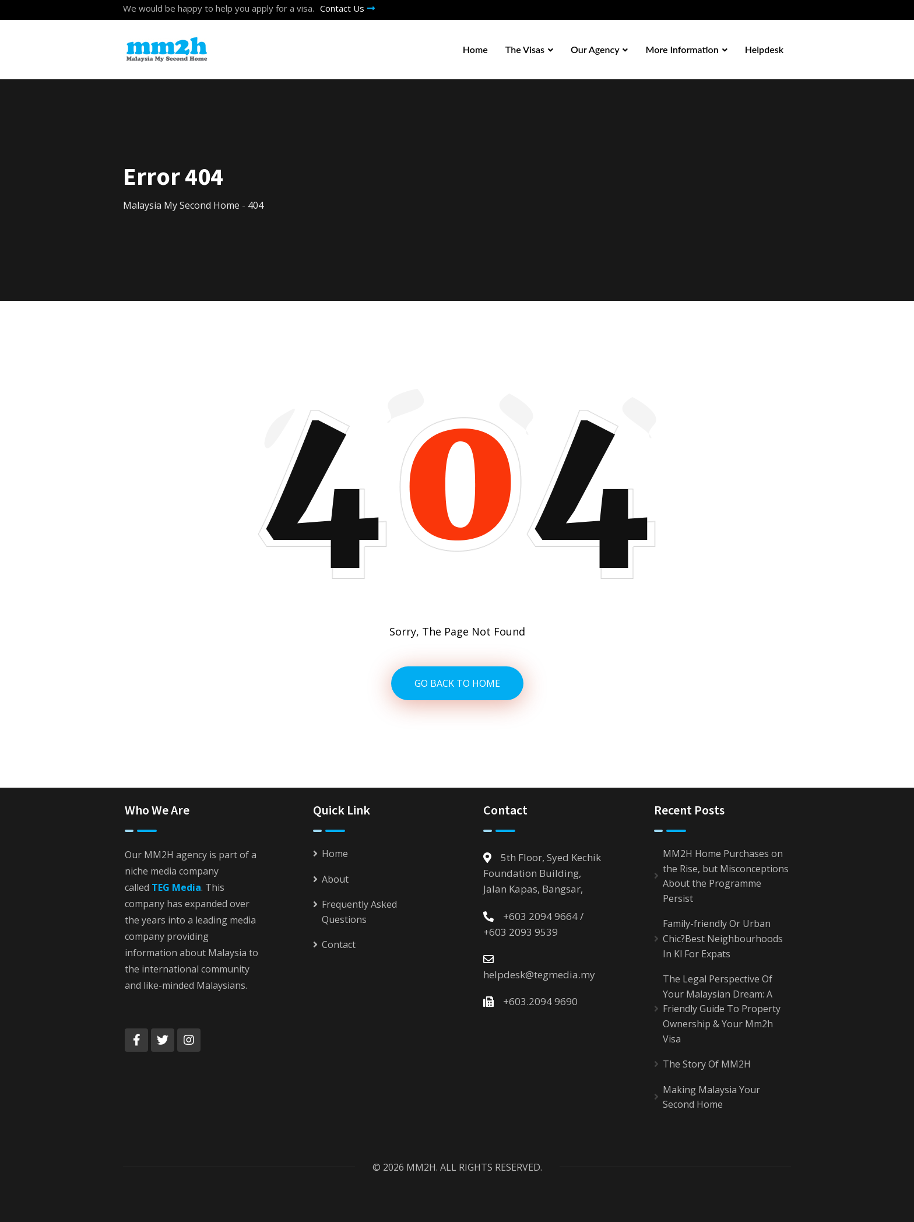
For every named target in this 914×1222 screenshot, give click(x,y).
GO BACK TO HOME (457, 683)
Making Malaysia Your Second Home (711, 1097)
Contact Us (347, 8)
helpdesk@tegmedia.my (539, 974)
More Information (681, 49)
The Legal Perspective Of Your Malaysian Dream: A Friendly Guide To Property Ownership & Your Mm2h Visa (722, 1008)
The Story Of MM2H (707, 1064)
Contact (339, 944)
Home (475, 49)
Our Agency (595, 49)
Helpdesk (764, 49)
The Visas (524, 49)
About (335, 879)
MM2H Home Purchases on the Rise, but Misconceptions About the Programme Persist (726, 876)
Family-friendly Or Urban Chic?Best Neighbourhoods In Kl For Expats (723, 938)
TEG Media (176, 887)
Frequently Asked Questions (359, 912)
